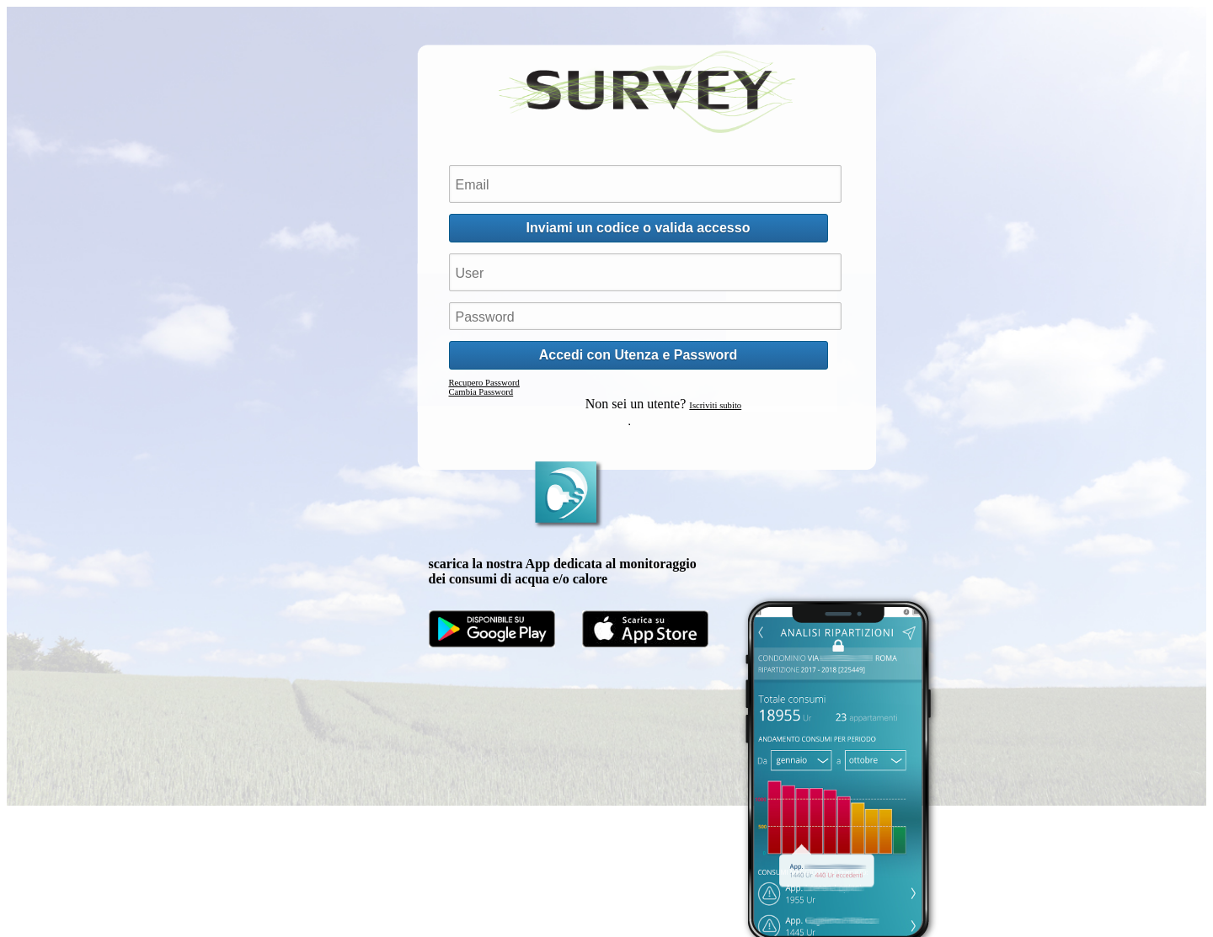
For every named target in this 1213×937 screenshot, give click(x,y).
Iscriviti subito (715, 405)
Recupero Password (484, 382)
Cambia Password (481, 392)
